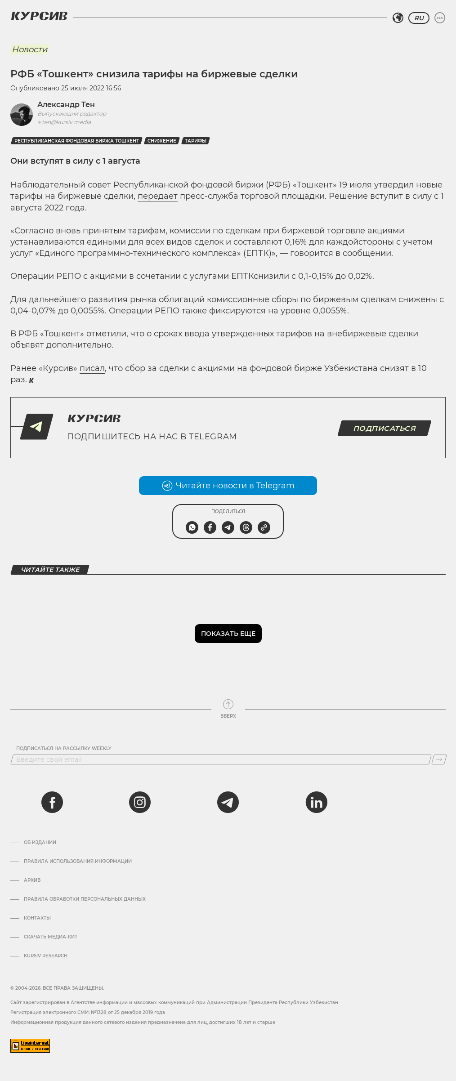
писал (92, 368)
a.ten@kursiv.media (64, 122)
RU (419, 18)
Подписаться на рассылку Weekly (64, 748)
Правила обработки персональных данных (85, 899)
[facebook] (52, 802)
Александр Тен (66, 104)
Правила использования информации (78, 861)
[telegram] (228, 802)
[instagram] (140, 802)
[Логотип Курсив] (39, 15)
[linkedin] (316, 802)
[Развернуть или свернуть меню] (440, 18)
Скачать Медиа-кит (50, 937)
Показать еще (228, 634)
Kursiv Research (45, 956)
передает (158, 196)
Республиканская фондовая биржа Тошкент (76, 141)
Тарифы (195, 141)
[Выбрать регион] (398, 18)
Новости (29, 49)
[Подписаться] (439, 759)
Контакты (37, 918)
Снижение (162, 141)
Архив (32, 880)
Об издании (40, 842)
